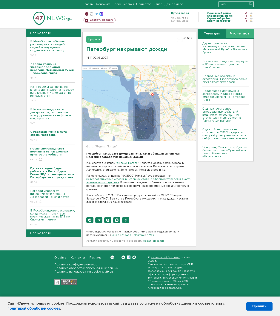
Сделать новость (101, 20)
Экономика (102, 4)
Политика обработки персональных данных (86, 268)
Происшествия (123, 4)
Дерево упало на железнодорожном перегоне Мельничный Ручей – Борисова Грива (224, 48)
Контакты (78, 257)
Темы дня (212, 33)
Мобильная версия (86, 14)
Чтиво (158, 4)
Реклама (95, 257)
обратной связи (153, 241)
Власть (87, 4)
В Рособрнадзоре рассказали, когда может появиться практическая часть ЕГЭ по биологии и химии (52, 217)
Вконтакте (112, 257)
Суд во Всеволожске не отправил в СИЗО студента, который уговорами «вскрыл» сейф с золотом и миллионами (224, 134)
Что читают (239, 33)
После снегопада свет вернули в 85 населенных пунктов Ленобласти (225, 64)
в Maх (150, 235)
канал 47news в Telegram (128, 235)
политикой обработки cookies (33, 308)
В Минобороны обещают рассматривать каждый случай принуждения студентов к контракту (52, 48)
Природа (94, 39)
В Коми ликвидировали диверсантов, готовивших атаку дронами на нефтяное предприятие (52, 116)
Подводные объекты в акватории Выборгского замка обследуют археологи (224, 79)
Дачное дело (173, 4)
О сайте (60, 257)
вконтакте (91, 14)
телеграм (96, 14)
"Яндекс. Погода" (127, 163)
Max (134, 257)
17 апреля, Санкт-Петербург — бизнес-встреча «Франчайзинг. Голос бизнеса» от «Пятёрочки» (224, 152)
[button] (89, 220)
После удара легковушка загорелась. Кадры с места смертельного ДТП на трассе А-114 (223, 95)
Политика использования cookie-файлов (83, 271)
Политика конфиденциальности (77, 264)
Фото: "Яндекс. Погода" (101, 147)
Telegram (128, 257)
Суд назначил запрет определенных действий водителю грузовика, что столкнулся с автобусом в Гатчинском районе (221, 115)
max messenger (101, 14)
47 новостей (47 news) (165, 258)
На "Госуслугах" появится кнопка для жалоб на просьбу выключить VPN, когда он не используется (52, 94)
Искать (250, 3)
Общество (144, 4)
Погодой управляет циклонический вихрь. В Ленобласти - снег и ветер (52, 196)
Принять (259, 306)
